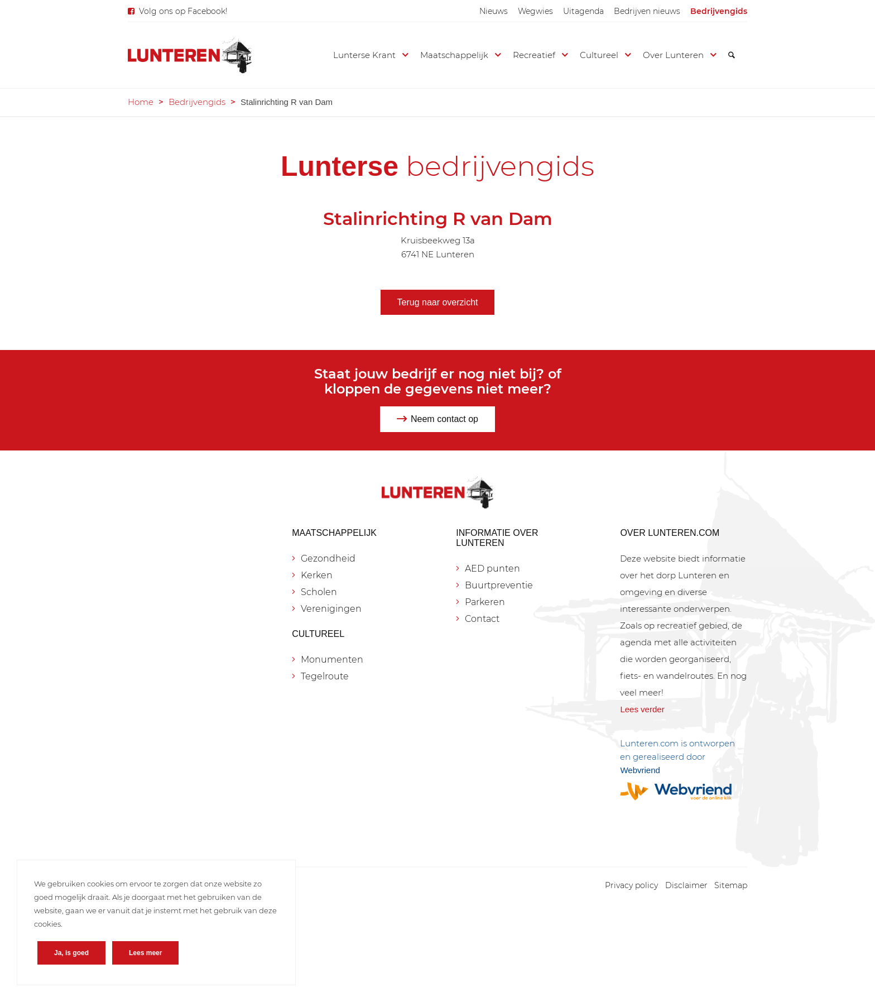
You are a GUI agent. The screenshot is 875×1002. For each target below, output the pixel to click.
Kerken (317, 575)
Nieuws (493, 11)
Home (140, 102)
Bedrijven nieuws (647, 11)
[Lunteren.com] (190, 55)
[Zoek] (731, 55)
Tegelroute (325, 676)
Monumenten (332, 659)
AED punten (492, 568)
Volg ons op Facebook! (183, 11)
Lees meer (145, 953)
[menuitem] (493, 11)
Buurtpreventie (499, 585)
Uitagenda (583, 11)
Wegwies (535, 11)
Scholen (319, 592)
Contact (482, 618)
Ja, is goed (71, 953)
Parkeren (485, 602)
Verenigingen (331, 608)
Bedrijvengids (718, 11)
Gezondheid (328, 558)
